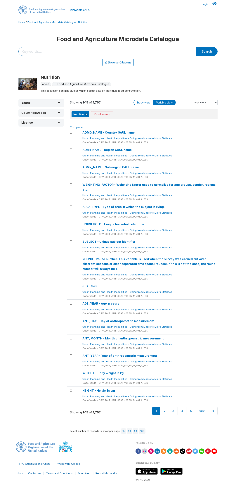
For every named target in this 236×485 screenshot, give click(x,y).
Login (205, 4)
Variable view (164, 102)
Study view (143, 102)
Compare (76, 127)
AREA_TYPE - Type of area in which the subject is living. (123, 207)
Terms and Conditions (59, 473)
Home (21, 22)
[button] (41, 103)
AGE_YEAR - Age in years (100, 303)
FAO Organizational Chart (34, 463)
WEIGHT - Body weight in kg (103, 373)
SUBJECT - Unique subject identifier (109, 242)
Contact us (34, 473)
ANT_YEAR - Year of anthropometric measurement (119, 356)
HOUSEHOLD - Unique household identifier (113, 224)
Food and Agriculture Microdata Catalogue (51, 22)
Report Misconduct (107, 473)
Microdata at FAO (80, 10)
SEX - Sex (89, 286)
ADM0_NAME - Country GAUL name (108, 132)
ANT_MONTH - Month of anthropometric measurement (123, 338)
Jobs (21, 473)
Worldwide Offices (68, 463)
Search (207, 51)
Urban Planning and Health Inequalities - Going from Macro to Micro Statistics (127, 138)
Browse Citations (118, 62)
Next (202, 411)
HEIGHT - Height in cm (98, 390)
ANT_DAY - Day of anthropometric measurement (118, 321)
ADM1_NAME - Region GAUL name (107, 150)
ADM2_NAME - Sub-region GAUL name (110, 167)
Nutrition (82, 22)
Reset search (102, 114)
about (45, 84)
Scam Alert (84, 473)
